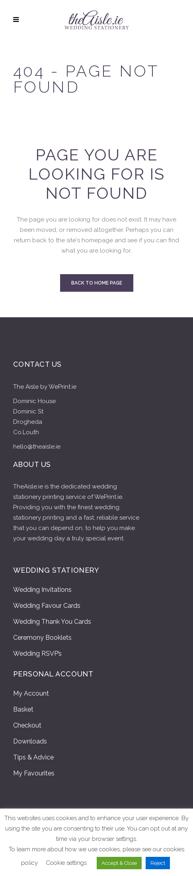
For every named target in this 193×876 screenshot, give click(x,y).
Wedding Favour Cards (46, 605)
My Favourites (34, 773)
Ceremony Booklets (42, 637)
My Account (31, 693)
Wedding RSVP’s (37, 653)
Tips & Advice (33, 757)
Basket (23, 709)
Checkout (27, 725)
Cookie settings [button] (66, 862)
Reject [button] (157, 863)
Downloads (30, 741)
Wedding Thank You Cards (52, 621)
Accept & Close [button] (119, 863)
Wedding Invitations (42, 589)
